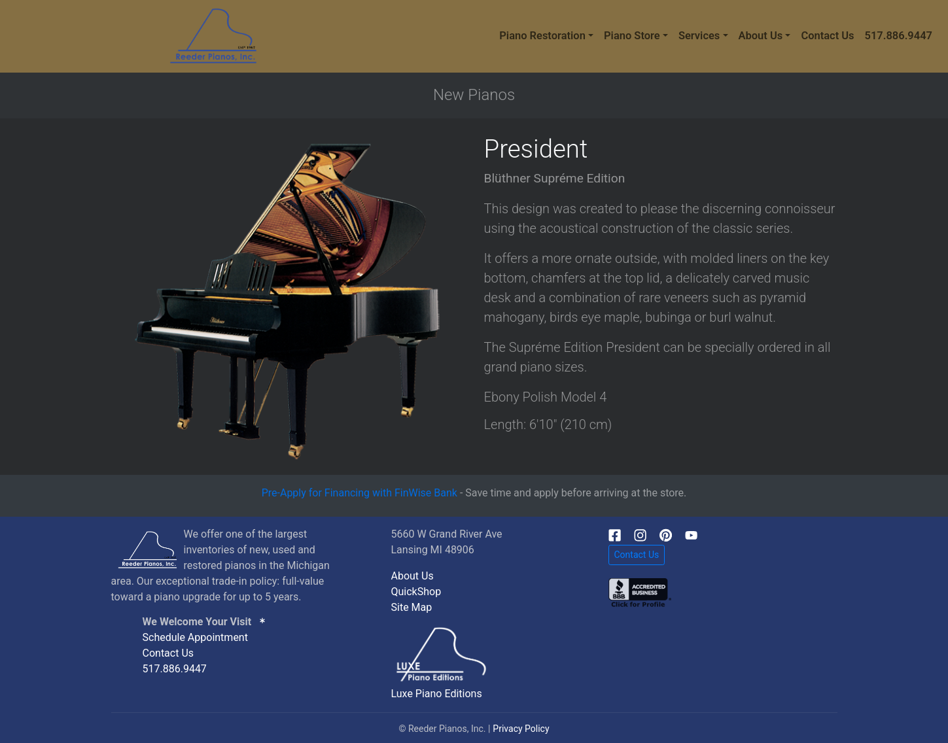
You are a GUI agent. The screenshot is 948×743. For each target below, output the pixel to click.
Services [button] (699, 35)
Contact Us (827, 35)
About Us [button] (761, 35)
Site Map (411, 607)
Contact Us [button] (636, 554)
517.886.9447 (898, 35)
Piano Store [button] (632, 35)
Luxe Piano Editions (436, 693)
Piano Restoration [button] (542, 35)
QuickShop (416, 591)
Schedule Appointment (195, 637)
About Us (412, 576)
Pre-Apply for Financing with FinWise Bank (359, 493)
